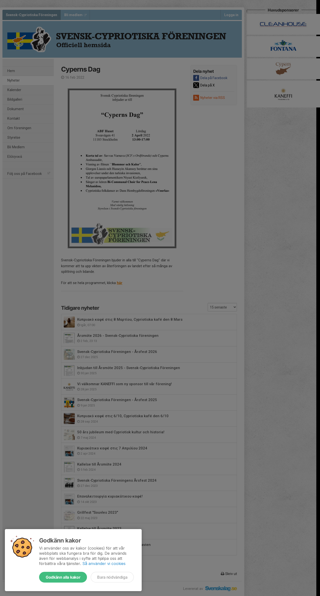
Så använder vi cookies (104, 563)
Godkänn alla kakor (63, 577)
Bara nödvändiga (112, 577)
